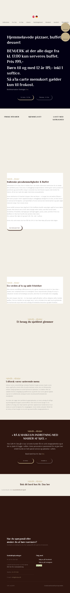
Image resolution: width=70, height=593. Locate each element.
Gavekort (56, 22)
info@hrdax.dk (16, 577)
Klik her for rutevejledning (15, 567)
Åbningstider (65, 22)
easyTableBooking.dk (19, 490)
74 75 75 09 (15, 572)
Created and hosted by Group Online (53, 585)
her (27, 89)
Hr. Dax (21, 22)
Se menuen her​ (14, 228)
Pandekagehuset (38, 22)
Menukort (48, 22)
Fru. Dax (14, 22)
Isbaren (28, 22)
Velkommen (6, 22)
